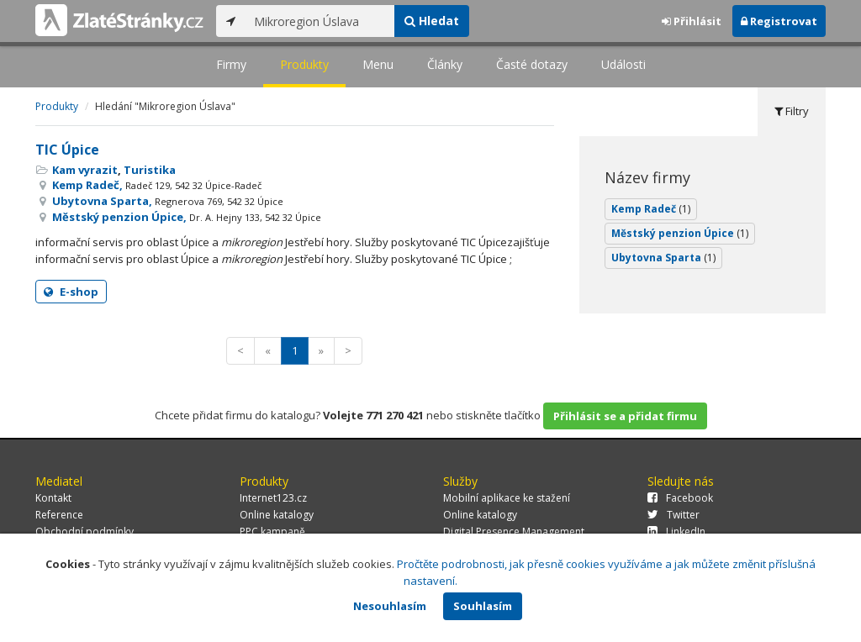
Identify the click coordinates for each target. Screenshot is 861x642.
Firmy (231, 64)
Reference (59, 515)
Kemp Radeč (650, 209)
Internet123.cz (273, 498)
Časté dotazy (532, 64)
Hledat (431, 21)
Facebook (680, 498)
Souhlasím (482, 605)
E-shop (71, 291)
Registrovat (779, 21)
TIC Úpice (67, 149)
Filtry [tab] (791, 110)
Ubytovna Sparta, (167, 200)
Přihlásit (691, 21)
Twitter (673, 515)
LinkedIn (676, 531)
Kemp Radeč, (156, 184)
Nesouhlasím (389, 605)
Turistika (150, 169)
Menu (378, 64)
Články (444, 64)
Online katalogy (277, 515)
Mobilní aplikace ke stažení (506, 498)
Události (623, 64)
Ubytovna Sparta (663, 257)
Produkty (304, 64)
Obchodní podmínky (84, 531)
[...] (320, 21)
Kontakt (53, 498)
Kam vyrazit (85, 169)
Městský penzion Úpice (679, 233)
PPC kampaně (272, 531)
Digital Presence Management (513, 531)
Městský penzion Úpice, (186, 216)
